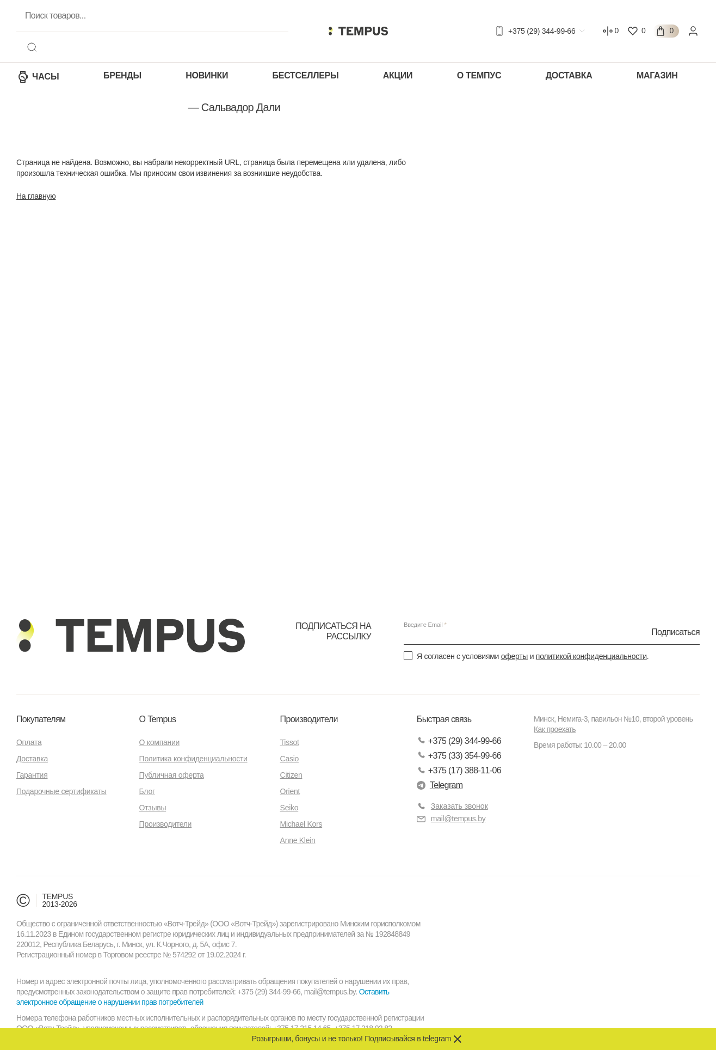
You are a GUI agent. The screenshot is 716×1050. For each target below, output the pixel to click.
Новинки (207, 75)
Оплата (28, 742)
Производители (165, 824)
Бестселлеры (306, 75)
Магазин (657, 75)
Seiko (289, 807)
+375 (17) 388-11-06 (459, 770)
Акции (398, 75)
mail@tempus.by (451, 818)
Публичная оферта (171, 775)
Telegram (440, 785)
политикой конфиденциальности (591, 656)
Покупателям (40, 719)
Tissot (289, 742)
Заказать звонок (459, 806)
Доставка (569, 75)
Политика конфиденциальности (193, 758)
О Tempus (157, 719)
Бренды (122, 75)
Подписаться (675, 631)
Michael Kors (301, 824)
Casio (289, 758)
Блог (147, 791)
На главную (35, 196)
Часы (37, 76)
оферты (514, 656)
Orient (290, 791)
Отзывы (152, 807)
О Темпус (479, 75)
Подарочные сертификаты (61, 791)
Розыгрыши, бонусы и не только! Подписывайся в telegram (351, 1038)
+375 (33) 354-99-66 (459, 755)
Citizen (291, 775)
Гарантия (31, 775)
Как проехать (555, 729)
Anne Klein (298, 840)
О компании (159, 742)
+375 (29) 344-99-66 (459, 741)
